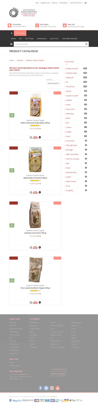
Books (68, 168)
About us (55, 3)
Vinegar (68, 132)
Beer (67, 163)
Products (20, 60)
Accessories (70, 141)
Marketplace (64, 3)
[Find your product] (51, 44)
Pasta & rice (70, 109)
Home (11, 60)
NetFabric (53, 397)
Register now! (45, 3)
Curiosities (13, 326)
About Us (12, 322)
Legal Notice (13, 353)
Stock (68, 186)
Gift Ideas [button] (29, 39)
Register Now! (14, 365)
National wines (71, 172)
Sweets (68, 91)
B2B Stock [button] (54, 39)
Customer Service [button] (76, 3)
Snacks (68, 177)
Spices (68, 136)
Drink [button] (13, 39)
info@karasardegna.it (58, 374)
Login (37, 3)
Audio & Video (71, 181)
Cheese (68, 127)
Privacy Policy (14, 344)
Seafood (69, 100)
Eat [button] (20, 39)
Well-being (69, 114)
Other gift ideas (71, 145)
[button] (86, 3)
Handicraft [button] (42, 39)
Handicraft (69, 78)
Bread (68, 118)
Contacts (12, 341)
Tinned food (70, 87)
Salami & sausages (72, 159)
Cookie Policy (14, 347)
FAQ (10, 338)
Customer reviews (69, 39)
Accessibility (13, 350)
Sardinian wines (71, 73)
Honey (68, 105)
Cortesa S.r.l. (24, 374)
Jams (67, 123)
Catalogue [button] (20, 33)
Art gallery (69, 190)
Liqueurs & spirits (72, 96)
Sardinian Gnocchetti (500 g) (35, 233)
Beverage (69, 150)
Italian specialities (72, 154)
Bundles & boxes (72, 68)
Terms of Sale (14, 335)
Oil (67, 82)
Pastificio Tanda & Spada (35, 60)
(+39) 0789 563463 (60, 369)
